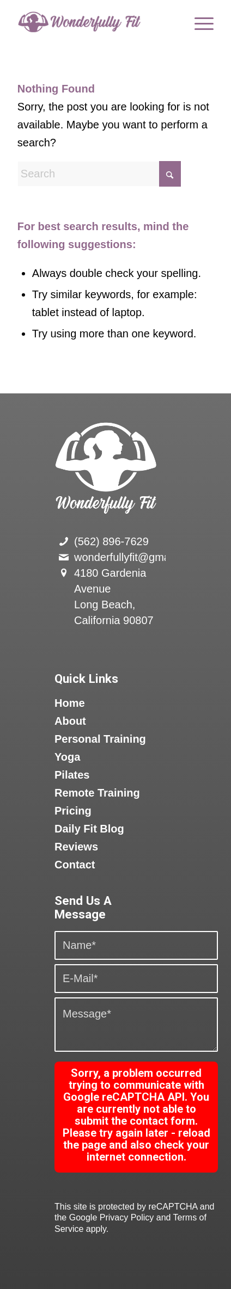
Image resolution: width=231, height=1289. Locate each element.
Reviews (76, 847)
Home (69, 703)
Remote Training (97, 793)
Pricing (73, 811)
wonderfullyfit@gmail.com (136, 557)
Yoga (67, 757)
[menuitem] (199, 22)
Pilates (71, 775)
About (70, 721)
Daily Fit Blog (89, 829)
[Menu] (199, 22)
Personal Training (100, 739)
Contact (74, 865)
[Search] (99, 174)
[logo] (95, 22)
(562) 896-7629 (111, 541)
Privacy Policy (127, 1217)
